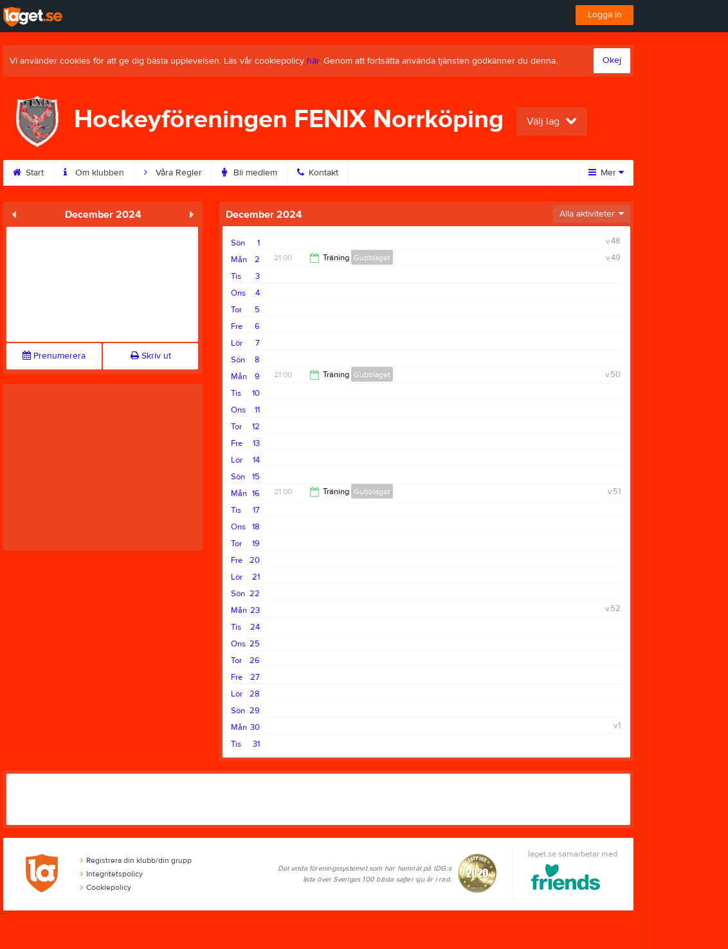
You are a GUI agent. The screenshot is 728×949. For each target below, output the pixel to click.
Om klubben (94, 173)
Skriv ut (151, 356)
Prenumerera (54, 356)
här (313, 61)
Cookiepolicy (105, 887)
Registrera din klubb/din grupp (136, 860)
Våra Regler (173, 173)
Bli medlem (249, 173)
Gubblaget (372, 258)
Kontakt (317, 173)
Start (28, 173)
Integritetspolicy (111, 874)
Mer (606, 173)
